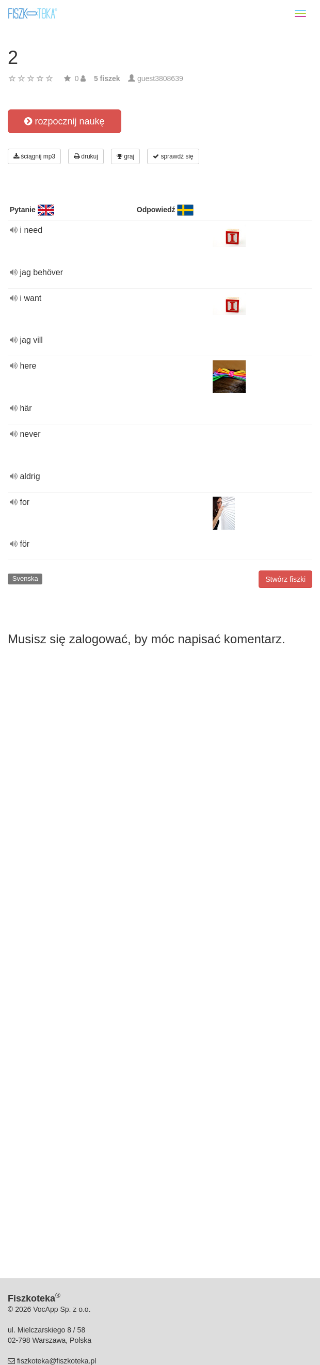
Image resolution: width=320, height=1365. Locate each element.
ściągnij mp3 (34, 156)
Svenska (25, 578)
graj (125, 156)
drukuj (86, 156)
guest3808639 (160, 78)
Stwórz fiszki (285, 579)
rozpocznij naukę (64, 121)
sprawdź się (173, 156)
